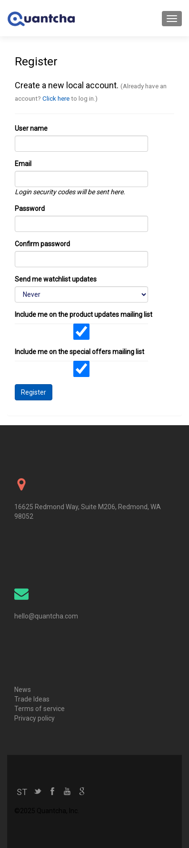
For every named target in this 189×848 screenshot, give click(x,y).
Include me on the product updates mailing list (83, 314)
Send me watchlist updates (56, 279)
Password (30, 208)
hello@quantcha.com (46, 616)
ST (22, 792)
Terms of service (39, 708)
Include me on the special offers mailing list (79, 352)
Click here (56, 98)
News (22, 689)
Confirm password (42, 244)
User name (31, 128)
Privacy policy (34, 718)
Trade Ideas (32, 699)
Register (33, 392)
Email (23, 164)
